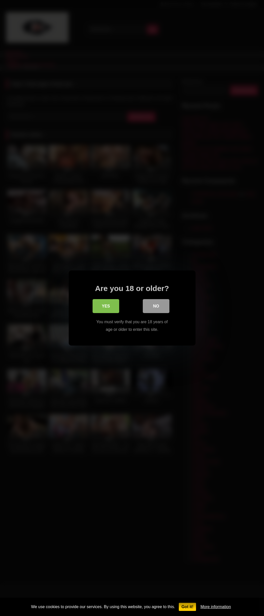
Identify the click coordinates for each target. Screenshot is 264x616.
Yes (106, 306)
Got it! (187, 607)
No (156, 306)
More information (216, 607)
